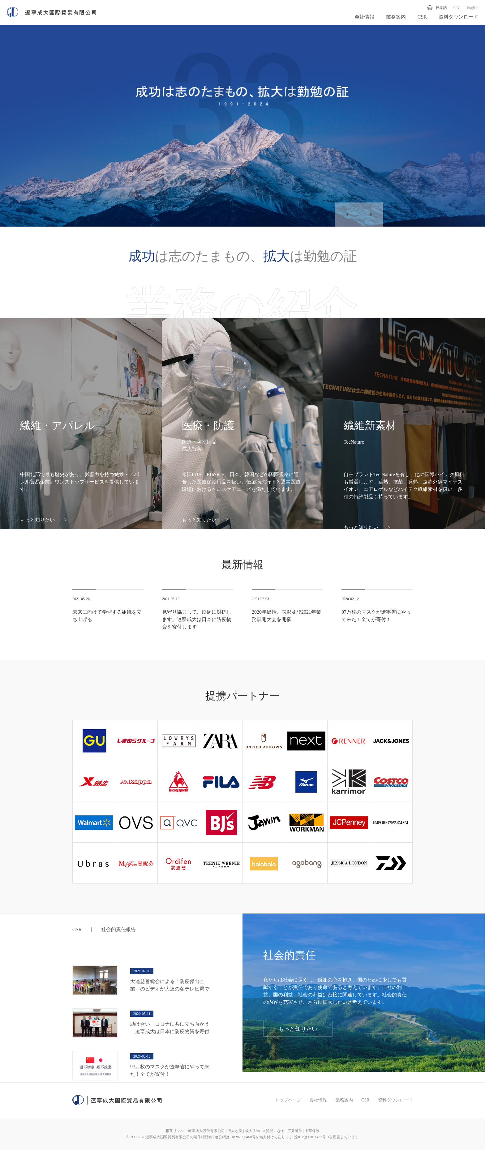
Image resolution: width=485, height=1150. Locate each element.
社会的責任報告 (118, 929)
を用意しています (344, 1137)
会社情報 (364, 18)
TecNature (354, 442)
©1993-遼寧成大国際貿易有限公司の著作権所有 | (170, 1137)
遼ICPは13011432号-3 (311, 1137)
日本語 (441, 8)
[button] (347, 214)
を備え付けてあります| (274, 1137)
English (472, 8)
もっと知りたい (43, 519)
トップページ (288, 1100)
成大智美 (192, 448)
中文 (457, 8)
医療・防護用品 (199, 442)
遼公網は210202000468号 (235, 1137)
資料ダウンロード (458, 18)
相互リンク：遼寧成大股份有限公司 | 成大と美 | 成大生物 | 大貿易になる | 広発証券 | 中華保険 (242, 1131)
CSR (422, 18)
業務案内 (396, 18)
